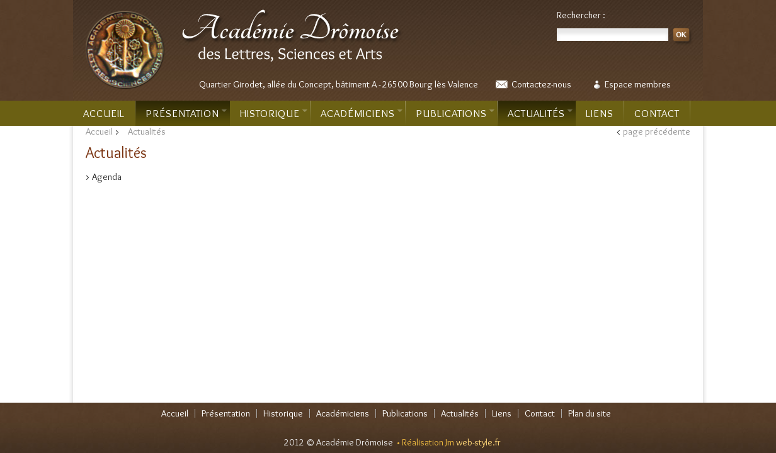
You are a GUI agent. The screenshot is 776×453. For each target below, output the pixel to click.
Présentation (186, 113)
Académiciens (361, 113)
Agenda (107, 176)
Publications (455, 113)
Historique (273, 113)
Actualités (540, 113)
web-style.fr (478, 442)
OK (683, 37)
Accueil (104, 113)
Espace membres (638, 84)
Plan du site (589, 413)
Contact (657, 113)
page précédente (656, 131)
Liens (599, 113)
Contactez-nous (541, 84)
